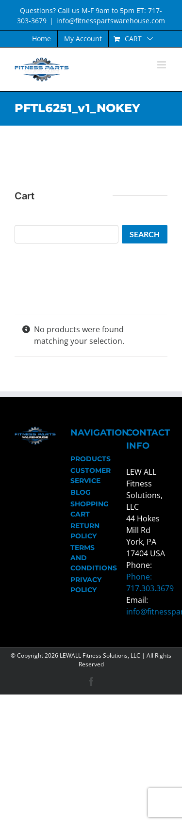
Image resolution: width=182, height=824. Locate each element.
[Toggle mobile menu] (162, 65)
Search (145, 234)
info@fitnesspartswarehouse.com (110, 20)
